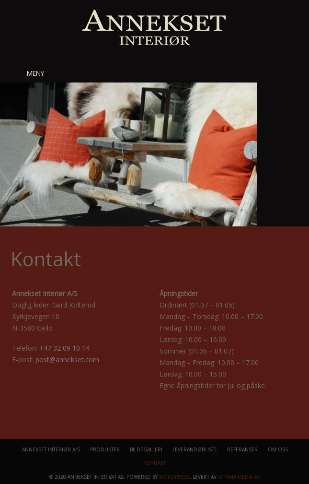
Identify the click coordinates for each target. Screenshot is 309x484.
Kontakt (155, 463)
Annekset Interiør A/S (51, 449)
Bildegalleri (146, 449)
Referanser (242, 449)
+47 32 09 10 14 (64, 348)
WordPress (174, 476)
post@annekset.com (67, 359)
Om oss (278, 449)
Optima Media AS (239, 476)
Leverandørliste (194, 449)
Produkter (105, 449)
